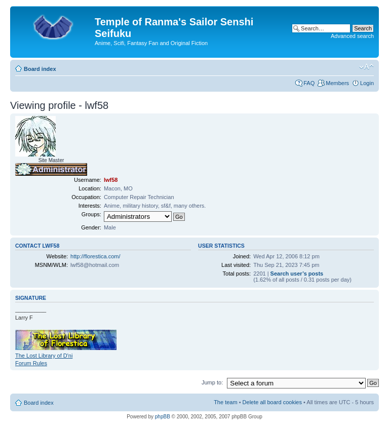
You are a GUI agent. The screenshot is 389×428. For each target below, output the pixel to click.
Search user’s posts (297, 273)
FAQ (309, 83)
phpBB (162, 416)
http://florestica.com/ (95, 256)
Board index (40, 69)
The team (225, 402)
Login (367, 83)
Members (337, 83)
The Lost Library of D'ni (43, 356)
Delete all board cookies (272, 402)
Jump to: (212, 382)
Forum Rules (31, 363)
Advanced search (352, 36)
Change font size (366, 66)
